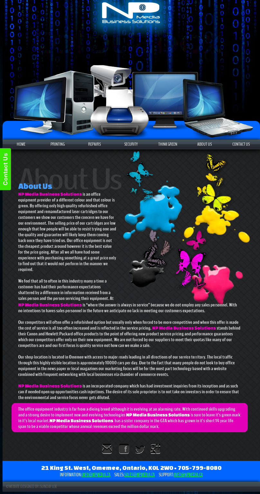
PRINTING (58, 144)
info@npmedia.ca (96, 474)
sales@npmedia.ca (139, 474)
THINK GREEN (167, 144)
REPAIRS (94, 144)
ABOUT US (204, 144)
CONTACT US (241, 144)
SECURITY (131, 144)
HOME (21, 144)
